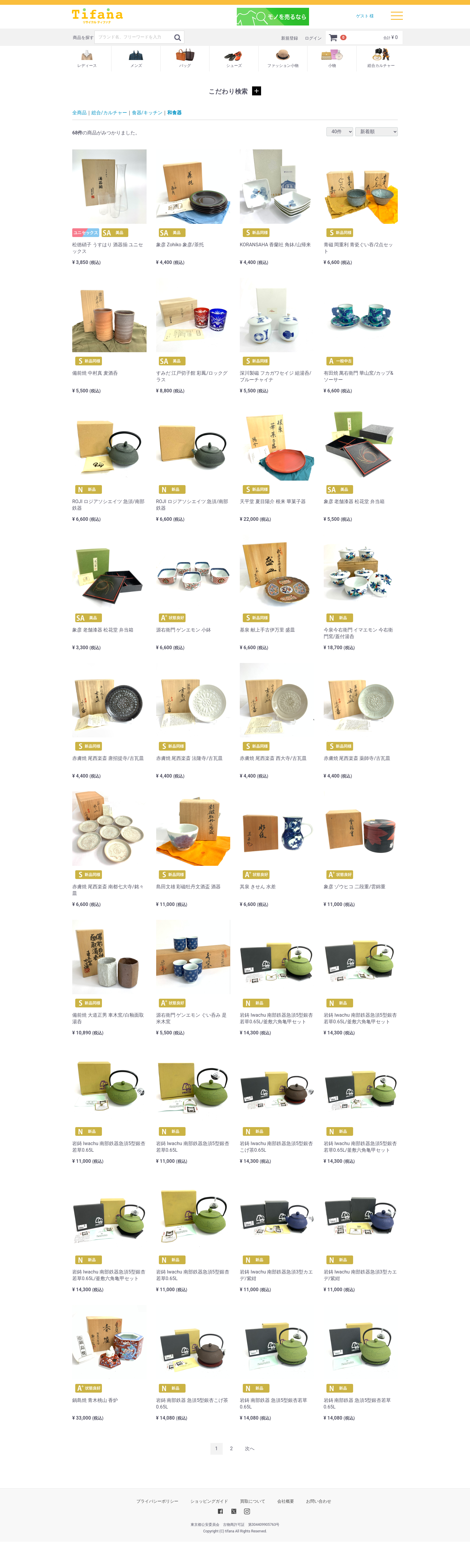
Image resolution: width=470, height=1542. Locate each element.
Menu (397, 13)
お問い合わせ (318, 1501)
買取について (252, 1501)
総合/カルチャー (109, 113)
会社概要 (285, 1501)
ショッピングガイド (209, 1501)
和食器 (174, 113)
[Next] (249, 1449)
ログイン (313, 38)
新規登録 (289, 38)
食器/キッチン (147, 113)
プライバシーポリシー (157, 1501)
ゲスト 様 (365, 16)
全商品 (79, 113)
